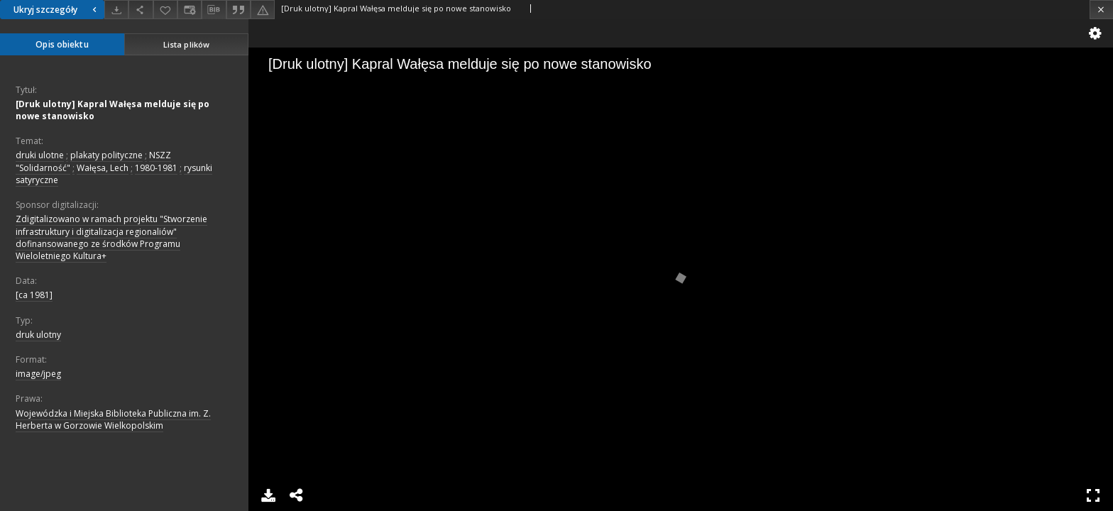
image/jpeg (38, 374)
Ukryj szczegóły (56, 10)
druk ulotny (38, 335)
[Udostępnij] (140, 9)
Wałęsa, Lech (102, 168)
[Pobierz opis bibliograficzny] (214, 10)
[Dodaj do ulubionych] (165, 9)
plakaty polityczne (106, 155)
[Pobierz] (116, 9)
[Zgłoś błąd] (263, 9)
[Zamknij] (1101, 9)
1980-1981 (156, 168)
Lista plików (186, 44)
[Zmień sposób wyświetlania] (189, 9)
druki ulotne (40, 155)
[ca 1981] (34, 295)
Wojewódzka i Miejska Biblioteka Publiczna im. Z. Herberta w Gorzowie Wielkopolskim (113, 419)
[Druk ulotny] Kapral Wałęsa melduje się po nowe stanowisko (112, 110)
